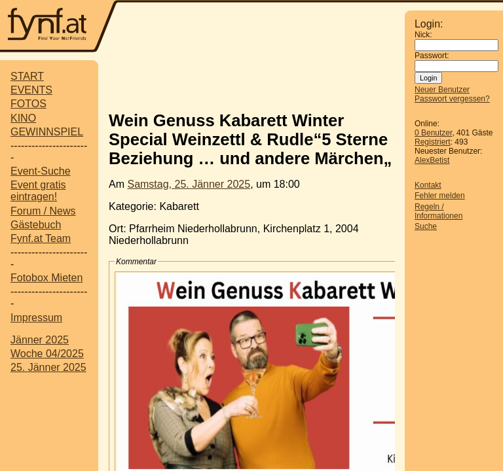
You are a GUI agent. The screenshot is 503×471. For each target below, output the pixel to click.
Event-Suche (40, 171)
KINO (23, 118)
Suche (426, 226)
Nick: (423, 34)
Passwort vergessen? (452, 98)
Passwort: (432, 55)
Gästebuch (35, 224)
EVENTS (31, 90)
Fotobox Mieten (46, 277)
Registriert (433, 142)
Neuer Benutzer (442, 89)
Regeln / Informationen (438, 211)
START (27, 76)
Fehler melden (440, 195)
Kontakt (428, 185)
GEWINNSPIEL (46, 131)
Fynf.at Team (40, 238)
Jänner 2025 (39, 339)
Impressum (36, 317)
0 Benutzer (433, 132)
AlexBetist (432, 160)
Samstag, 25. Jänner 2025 (188, 184)
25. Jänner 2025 (48, 367)
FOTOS (28, 103)
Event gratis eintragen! (37, 190)
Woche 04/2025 (47, 353)
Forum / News (43, 211)
